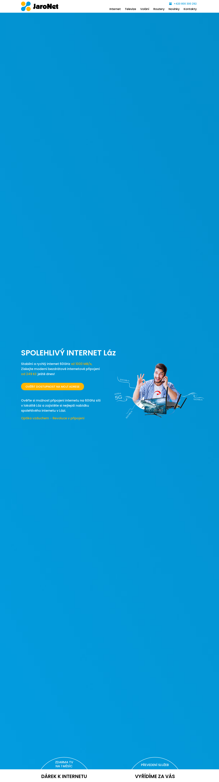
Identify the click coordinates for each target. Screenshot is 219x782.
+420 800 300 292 (183, 4)
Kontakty (190, 9)
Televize (130, 9)
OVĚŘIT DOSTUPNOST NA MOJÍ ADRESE (53, 386)
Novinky (174, 9)
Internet (115, 9)
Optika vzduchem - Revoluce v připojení (52, 418)
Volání (144, 9)
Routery (158, 9)
